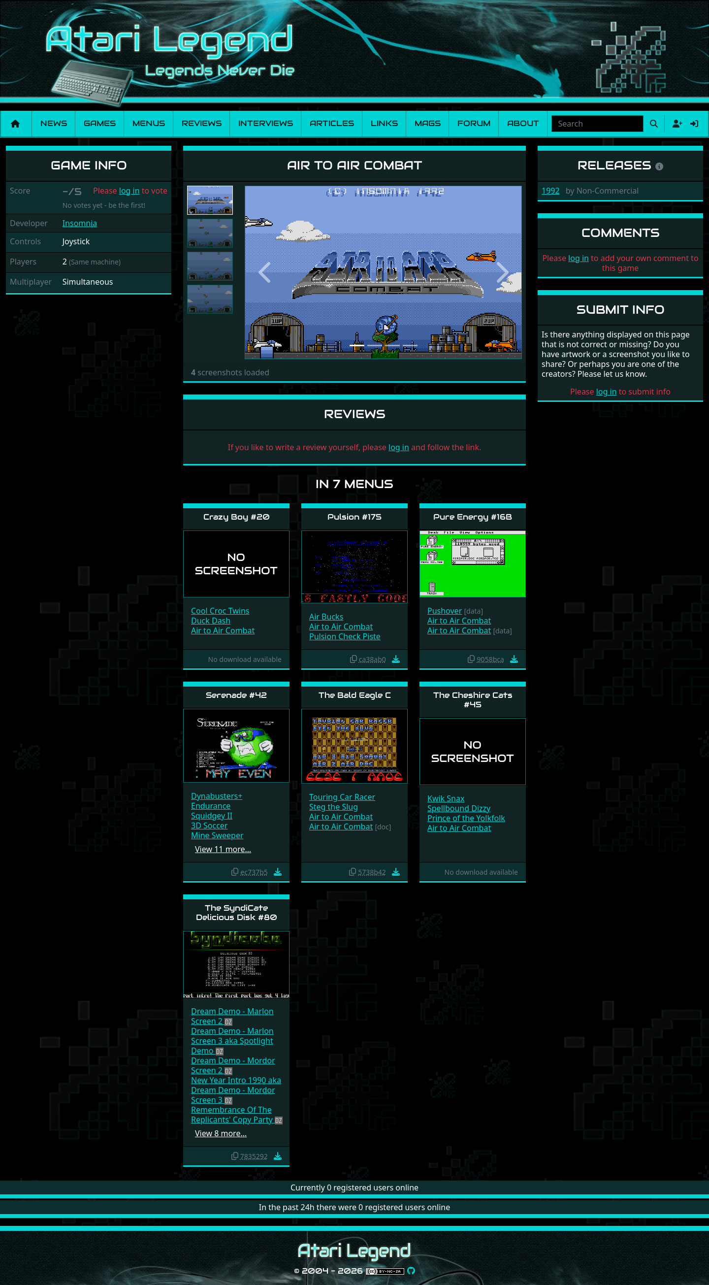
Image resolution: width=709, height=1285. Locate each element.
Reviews (202, 123)
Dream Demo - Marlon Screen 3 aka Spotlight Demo (232, 1040)
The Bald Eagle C (355, 695)
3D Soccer (209, 825)
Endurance (210, 805)
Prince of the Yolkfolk (466, 818)
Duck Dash (210, 620)
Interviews (265, 123)
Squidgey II (211, 815)
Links (384, 123)
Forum (473, 123)
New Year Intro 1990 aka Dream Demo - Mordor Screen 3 (236, 1090)
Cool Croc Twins (220, 610)
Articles (332, 123)
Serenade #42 (236, 695)
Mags (428, 123)
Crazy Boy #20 (236, 517)
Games (100, 123)
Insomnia (80, 223)
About (523, 123)
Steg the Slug (333, 806)
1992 (551, 190)
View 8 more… (221, 1133)
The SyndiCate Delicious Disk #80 (236, 913)
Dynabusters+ (216, 796)
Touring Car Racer (342, 796)
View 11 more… (223, 849)
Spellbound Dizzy (458, 808)
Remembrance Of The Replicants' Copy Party (233, 1114)
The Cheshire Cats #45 (473, 700)
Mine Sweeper (217, 835)
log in (129, 190)
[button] (265, 272)
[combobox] (597, 123)
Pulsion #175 (354, 517)
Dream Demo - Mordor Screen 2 (233, 1065)
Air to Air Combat (223, 630)
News (53, 123)
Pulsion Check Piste (345, 636)
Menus (148, 123)
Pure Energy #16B (472, 517)
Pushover (444, 610)
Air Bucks (326, 616)
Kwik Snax (445, 798)
